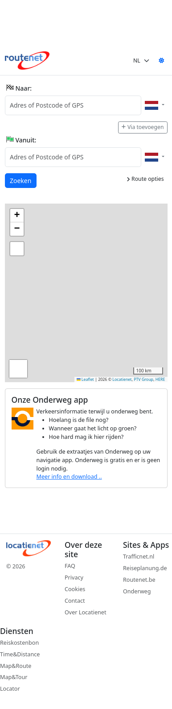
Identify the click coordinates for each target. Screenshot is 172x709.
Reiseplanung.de (145, 568)
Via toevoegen (143, 127)
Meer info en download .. (69, 476)
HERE (160, 379)
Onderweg (137, 591)
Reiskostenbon (19, 642)
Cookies (75, 589)
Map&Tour (13, 677)
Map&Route (15, 666)
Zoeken (21, 180)
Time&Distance (20, 654)
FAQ (70, 566)
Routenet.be (139, 580)
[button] (17, 215)
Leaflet (85, 379)
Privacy (74, 577)
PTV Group (143, 379)
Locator (10, 688)
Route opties (145, 179)
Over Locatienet (85, 612)
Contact (75, 601)
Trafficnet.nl (138, 556)
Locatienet (121, 379)
